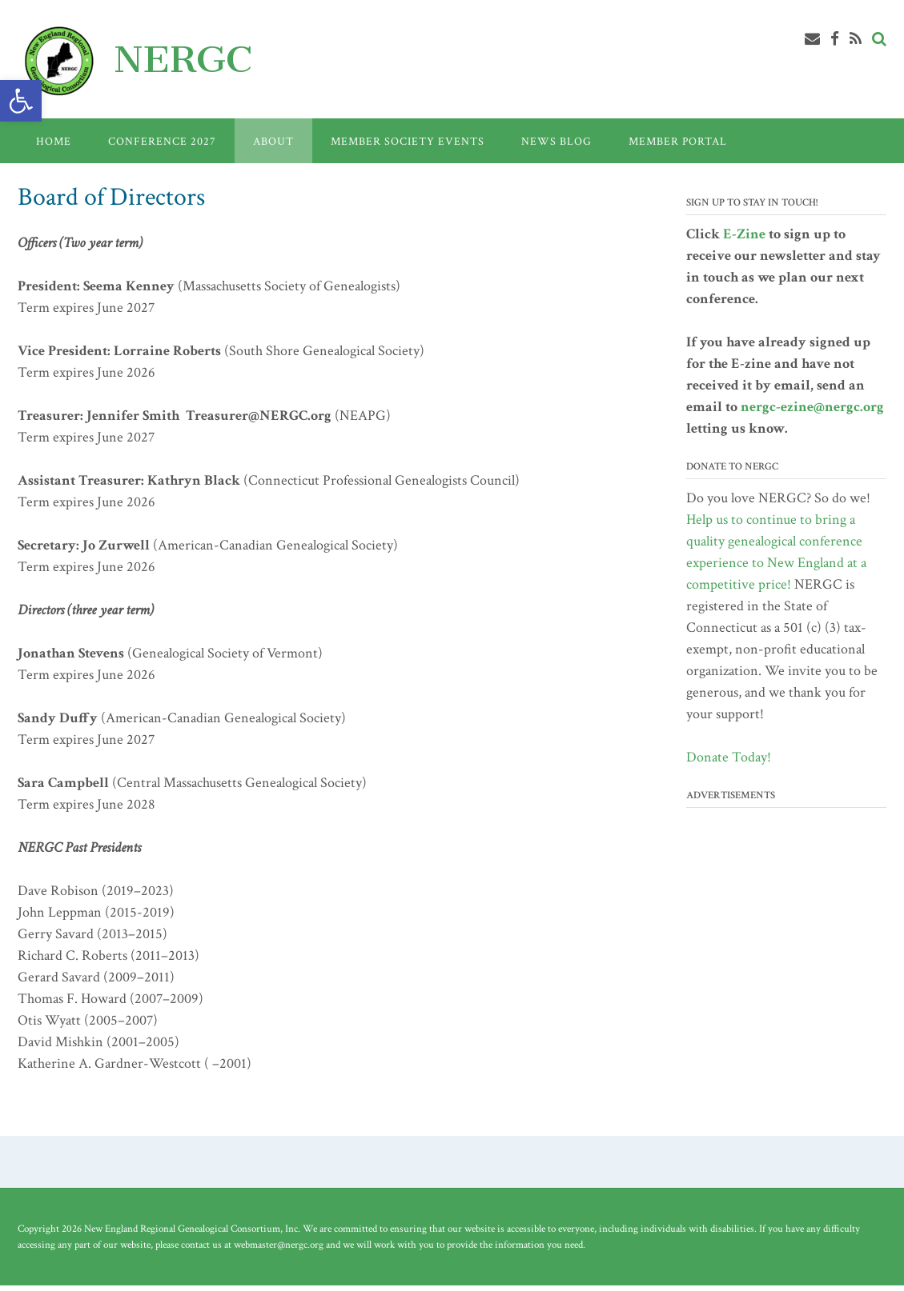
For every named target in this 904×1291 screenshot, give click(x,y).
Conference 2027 (162, 141)
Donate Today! (728, 757)
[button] (21, 101)
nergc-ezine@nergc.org (812, 407)
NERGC (183, 59)
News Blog (556, 141)
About (273, 141)
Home (53, 141)
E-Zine (744, 234)
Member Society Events (407, 141)
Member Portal (678, 141)
